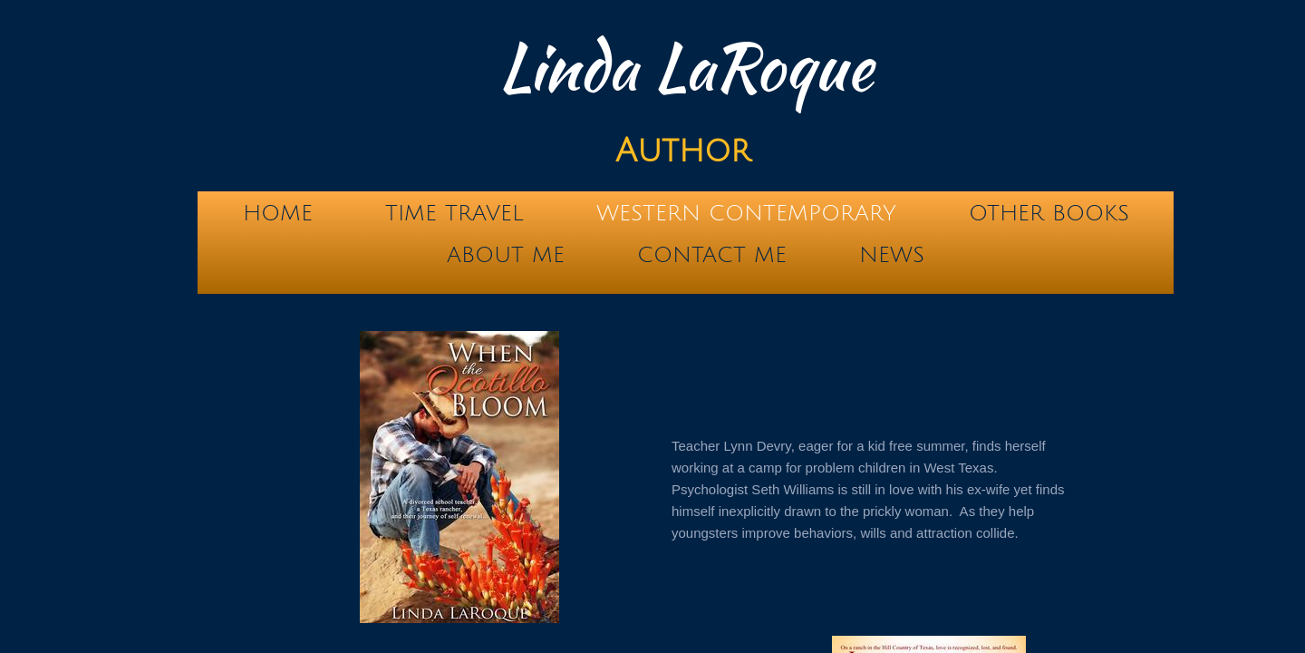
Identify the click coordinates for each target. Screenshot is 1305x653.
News (891, 255)
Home (278, 213)
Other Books (1049, 213)
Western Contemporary (746, 213)
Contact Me (712, 255)
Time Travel (454, 213)
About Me (506, 255)
